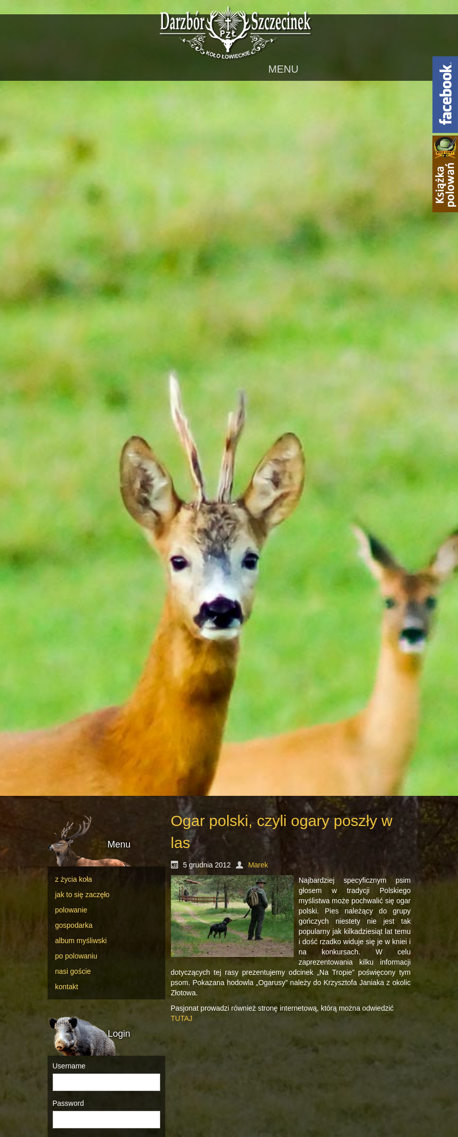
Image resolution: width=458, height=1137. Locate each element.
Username (69, 1066)
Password (68, 1103)
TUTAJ (182, 1018)
